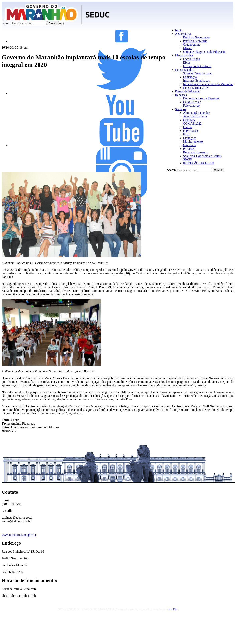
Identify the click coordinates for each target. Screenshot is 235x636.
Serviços (180, 109)
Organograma (191, 44)
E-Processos (190, 130)
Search (6, 23)
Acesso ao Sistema (195, 116)
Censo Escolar (184, 69)
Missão (187, 48)
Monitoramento (193, 141)
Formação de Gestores (197, 66)
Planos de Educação (187, 91)
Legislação (190, 77)
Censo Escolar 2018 (195, 87)
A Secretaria (183, 33)
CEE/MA (189, 120)
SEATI (173, 609)
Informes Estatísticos (196, 80)
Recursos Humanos (195, 152)
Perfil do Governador (196, 37)
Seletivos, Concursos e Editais (202, 156)
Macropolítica (184, 55)
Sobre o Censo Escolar (197, 73)
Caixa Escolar (192, 102)
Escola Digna (191, 59)
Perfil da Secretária (195, 41)
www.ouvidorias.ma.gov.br (19, 534)
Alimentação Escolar (196, 112)
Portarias (188, 148)
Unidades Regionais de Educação (204, 51)
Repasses (181, 94)
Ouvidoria (189, 145)
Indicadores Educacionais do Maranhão (208, 84)
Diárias (187, 127)
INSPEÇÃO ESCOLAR (198, 163)
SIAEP (187, 159)
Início (178, 30)
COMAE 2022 (192, 123)
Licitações (189, 138)
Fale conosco (191, 105)
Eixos (186, 62)
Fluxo (186, 134)
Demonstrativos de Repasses (201, 98)
